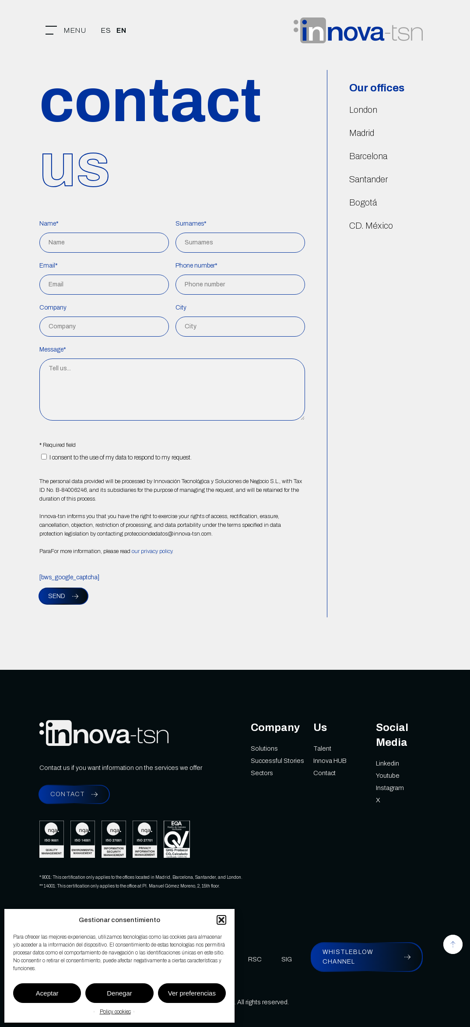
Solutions (264, 748)
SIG (286, 959)
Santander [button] (368, 179)
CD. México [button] (371, 225)
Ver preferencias (192, 993)
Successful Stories (277, 760)
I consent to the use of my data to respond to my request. (116, 457)
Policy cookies (115, 1012)
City (180, 307)
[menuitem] (106, 30)
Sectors (262, 772)
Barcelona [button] (368, 156)
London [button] (363, 110)
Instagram (390, 787)
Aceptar (47, 993)
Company (53, 307)
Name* (49, 223)
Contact (324, 772)
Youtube (388, 775)
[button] (221, 920)
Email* (48, 265)
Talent (322, 748)
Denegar (119, 993)
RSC (255, 959)
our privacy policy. (152, 551)
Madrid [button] (361, 133)
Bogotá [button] (363, 202)
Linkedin (387, 763)
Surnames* (191, 223)
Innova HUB (330, 760)
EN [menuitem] (121, 30)
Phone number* (196, 265)
